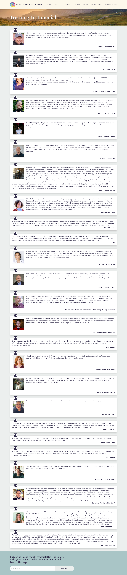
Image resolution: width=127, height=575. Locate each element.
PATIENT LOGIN (96, 4)
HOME (49, 4)
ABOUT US (58, 4)
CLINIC (67, 4)
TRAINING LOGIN (111, 4)
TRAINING (76, 4)
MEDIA (85, 4)
